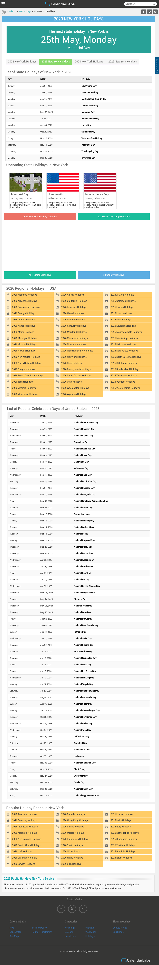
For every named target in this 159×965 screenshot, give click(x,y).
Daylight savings (81, 514)
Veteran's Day (88, 145)
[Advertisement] (78, 245)
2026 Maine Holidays (23, 332)
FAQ (12, 927)
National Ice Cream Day (85, 671)
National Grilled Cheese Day (87, 586)
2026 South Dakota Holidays (76, 375)
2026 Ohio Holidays (71, 363)
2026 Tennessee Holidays (124, 375)
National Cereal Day (83, 507)
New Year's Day (89, 86)
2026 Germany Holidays (24, 820)
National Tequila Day (83, 684)
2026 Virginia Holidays (24, 388)
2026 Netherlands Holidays (125, 833)
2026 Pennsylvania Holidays (76, 369)
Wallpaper (90, 932)
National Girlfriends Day (85, 697)
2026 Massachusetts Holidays (126, 332)
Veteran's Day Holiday (91, 138)
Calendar (69, 932)
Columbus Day (88, 132)
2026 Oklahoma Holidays (124, 363)
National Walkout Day (84, 527)
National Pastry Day (83, 789)
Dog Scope (118, 932)
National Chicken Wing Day (86, 691)
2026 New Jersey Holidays (124, 350)
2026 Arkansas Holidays (24, 301)
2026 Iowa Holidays (121, 319)
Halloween (79, 756)
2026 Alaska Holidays (72, 294)
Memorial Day (88, 112)
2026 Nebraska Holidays (123, 344)
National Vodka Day (83, 723)
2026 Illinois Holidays (23, 319)
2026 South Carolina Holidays (27, 375)
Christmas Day (88, 158)
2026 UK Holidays (70, 851)
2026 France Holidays (122, 814)
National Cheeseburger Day (87, 710)
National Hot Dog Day (84, 677)
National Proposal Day (84, 540)
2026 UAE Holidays (22, 851)
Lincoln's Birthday (89, 105)
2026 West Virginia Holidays (125, 388)
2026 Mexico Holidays (72, 833)
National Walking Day (84, 560)
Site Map (14, 936)
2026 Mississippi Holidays (124, 338)
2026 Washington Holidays (75, 388)
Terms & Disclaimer (42, 932)
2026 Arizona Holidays (122, 294)
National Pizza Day (83, 455)
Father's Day (80, 632)
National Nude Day (82, 664)
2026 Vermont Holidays (123, 381)
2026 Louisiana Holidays (123, 326)
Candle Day (79, 782)
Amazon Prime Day (83, 651)
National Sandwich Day (85, 763)
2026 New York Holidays (74, 357)
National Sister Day (83, 704)
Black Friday (80, 769)
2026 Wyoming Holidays (73, 394)
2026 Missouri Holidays (24, 344)
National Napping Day (84, 520)
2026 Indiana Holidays (73, 319)
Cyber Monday (81, 776)
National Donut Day (83, 619)
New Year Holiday (89, 92)
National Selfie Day (83, 638)
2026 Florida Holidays (122, 307)
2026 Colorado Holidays (123, 301)
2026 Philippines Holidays (74, 839)
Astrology (70, 927)
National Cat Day (81, 749)
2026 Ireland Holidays (72, 826)
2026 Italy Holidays (121, 826)
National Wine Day (82, 612)
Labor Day (86, 125)
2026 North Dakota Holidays (26, 363)
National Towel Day (83, 606)
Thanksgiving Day (89, 151)
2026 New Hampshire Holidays (77, 350)
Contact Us (15, 932)
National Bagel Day (83, 475)
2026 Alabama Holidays (24, 294)
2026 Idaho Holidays (121, 313)
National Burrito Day (83, 566)
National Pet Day (81, 579)
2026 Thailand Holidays (123, 845)
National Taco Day (82, 730)
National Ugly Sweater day (86, 795)
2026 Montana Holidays (73, 344)
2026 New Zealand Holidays (26, 839)
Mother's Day (80, 599)
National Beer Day (82, 573)
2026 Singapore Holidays (124, 839)
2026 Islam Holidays (121, 857)
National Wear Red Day (84, 448)
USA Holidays (25, 11)
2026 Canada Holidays (73, 814)
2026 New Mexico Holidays (26, 357)
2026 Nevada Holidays (23, 350)
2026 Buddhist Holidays (123, 851)
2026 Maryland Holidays (74, 332)
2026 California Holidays (74, 301)
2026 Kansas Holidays (23, 326)
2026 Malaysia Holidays (24, 833)
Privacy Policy (39, 927)
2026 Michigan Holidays (24, 338)
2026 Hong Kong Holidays (74, 820)
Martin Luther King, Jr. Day (93, 99)
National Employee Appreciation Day (91, 501)
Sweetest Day (80, 743)
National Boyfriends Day (85, 717)
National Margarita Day (85, 494)
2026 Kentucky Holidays (73, 326)
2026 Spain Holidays (72, 845)
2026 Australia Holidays (24, 814)
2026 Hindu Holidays (72, 857)
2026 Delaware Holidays (73, 307)
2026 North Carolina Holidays (126, 357)
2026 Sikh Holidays (71, 864)
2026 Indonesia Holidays (25, 826)
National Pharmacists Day (86, 422)
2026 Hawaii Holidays (72, 313)
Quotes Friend (120, 927)
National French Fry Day (85, 658)
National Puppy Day (83, 547)
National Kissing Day (83, 645)
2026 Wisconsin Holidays (25, 394)
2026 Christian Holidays (24, 857)
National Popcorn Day (84, 429)
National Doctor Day (83, 553)
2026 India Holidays (121, 820)
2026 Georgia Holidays (24, 313)
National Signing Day (83, 435)
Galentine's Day (81, 462)
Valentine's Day (81, 468)
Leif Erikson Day (81, 736)
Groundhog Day (81, 442)
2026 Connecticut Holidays (26, 307)
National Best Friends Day (86, 625)
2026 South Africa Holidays (26, 845)
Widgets (89, 927)
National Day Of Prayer (84, 592)
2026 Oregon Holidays (23, 369)
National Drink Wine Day (85, 481)
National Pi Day (81, 534)
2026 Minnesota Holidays (74, 338)
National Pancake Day (84, 488)
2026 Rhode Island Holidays (125, 369)
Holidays (13, 11)
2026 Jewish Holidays (23, 864)
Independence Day (90, 118)
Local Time (70, 936)
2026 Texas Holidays (22, 381)
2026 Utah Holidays (71, 381)
